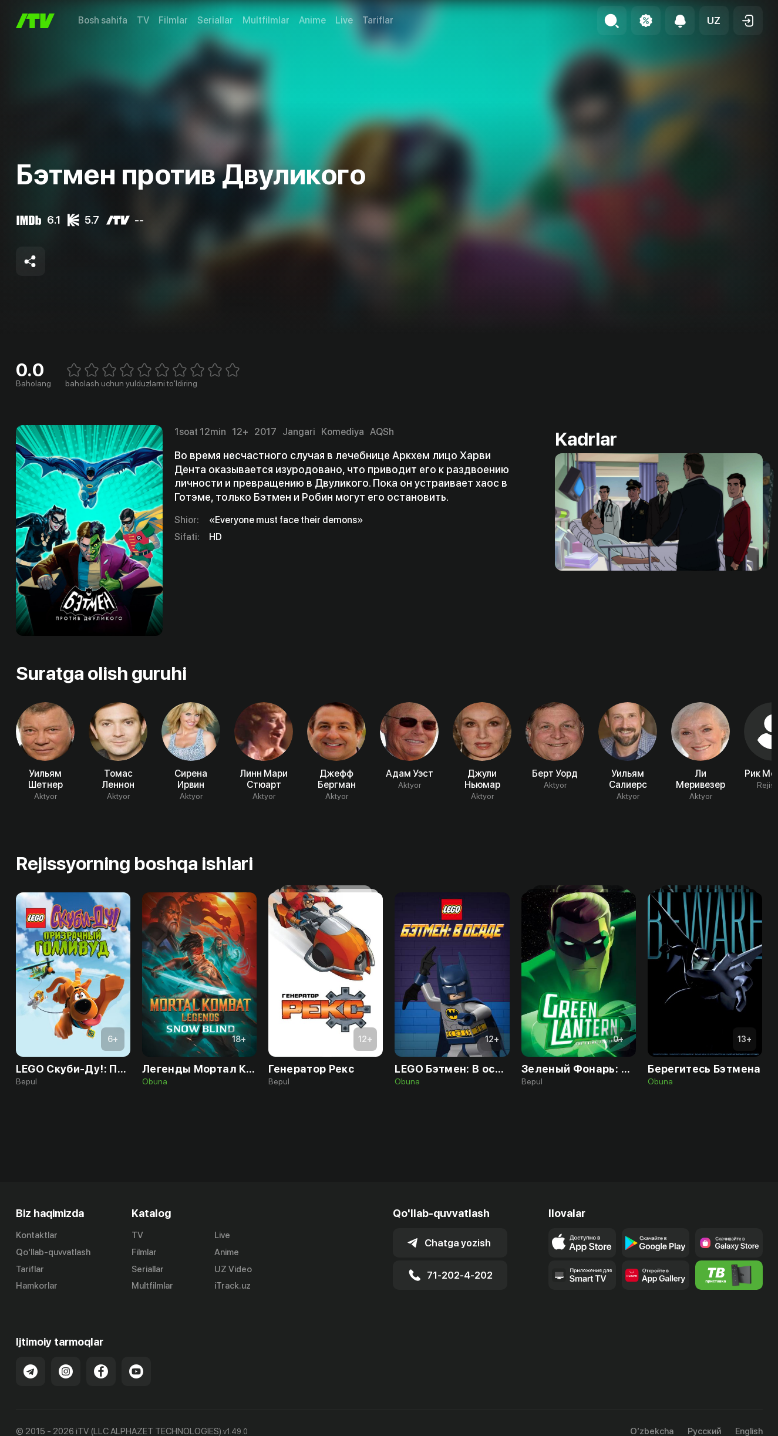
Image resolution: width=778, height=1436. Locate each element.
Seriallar (215, 20)
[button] (714, 20)
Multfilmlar (266, 20)
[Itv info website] (729, 1275)
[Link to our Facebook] (101, 1371)
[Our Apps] (582, 1275)
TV (143, 20)
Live (344, 20)
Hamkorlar (37, 1285)
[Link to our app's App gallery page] (655, 1275)
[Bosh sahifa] (35, 21)
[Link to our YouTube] (136, 1371)
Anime (312, 20)
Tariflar (377, 20)
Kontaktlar (37, 1235)
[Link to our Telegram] (30, 1371)
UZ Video (233, 1269)
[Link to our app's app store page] (582, 1243)
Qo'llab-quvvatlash (53, 1252)
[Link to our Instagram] (65, 1371)
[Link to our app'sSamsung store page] (729, 1243)
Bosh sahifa (102, 20)
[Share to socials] (30, 261)
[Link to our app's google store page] (655, 1243)
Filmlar (173, 20)
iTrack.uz (232, 1285)
